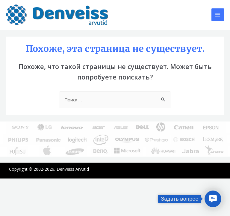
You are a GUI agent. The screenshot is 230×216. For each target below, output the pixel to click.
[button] (213, 198)
